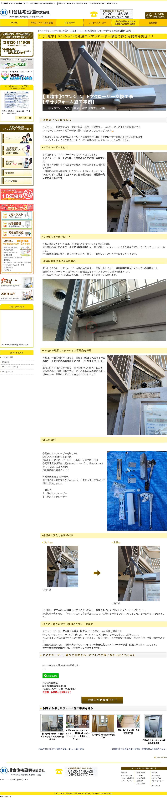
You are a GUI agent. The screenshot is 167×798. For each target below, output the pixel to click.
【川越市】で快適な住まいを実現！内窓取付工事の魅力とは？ (138, 749)
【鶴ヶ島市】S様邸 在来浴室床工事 (128, 731)
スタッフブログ (156, 778)
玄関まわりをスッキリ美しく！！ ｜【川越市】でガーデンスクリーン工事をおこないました (78, 734)
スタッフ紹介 (156, 775)
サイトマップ (7, 372)
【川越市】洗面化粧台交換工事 (103, 736)
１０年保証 (139, 775)
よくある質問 (7, 357)
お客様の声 (139, 781)
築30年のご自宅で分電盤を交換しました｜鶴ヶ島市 (61, 749)
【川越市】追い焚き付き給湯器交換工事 (153, 741)
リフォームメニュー (127, 781)
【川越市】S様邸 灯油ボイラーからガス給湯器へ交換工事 (52, 737)
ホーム (40, 31)
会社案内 (154, 772)
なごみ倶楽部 (140, 778)
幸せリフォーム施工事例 (56, 31)
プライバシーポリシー (11, 367)
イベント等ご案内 (126, 775)
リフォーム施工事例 (127, 778)
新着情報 (5, 362)
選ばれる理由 (140, 772)
